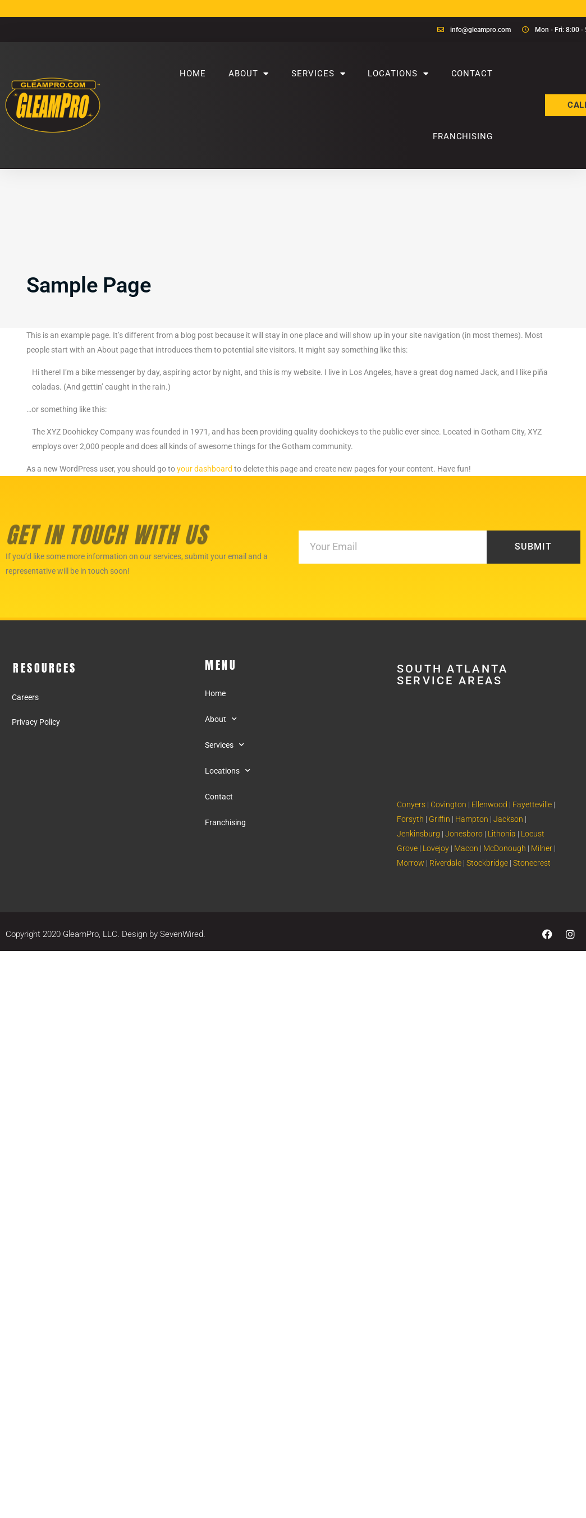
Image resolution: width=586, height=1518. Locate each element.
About (248, 74)
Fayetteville (532, 804)
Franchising (463, 136)
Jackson (508, 819)
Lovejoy (436, 848)
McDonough (504, 848)
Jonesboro (464, 833)
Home (193, 73)
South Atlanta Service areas (453, 674)
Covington (448, 804)
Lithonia (502, 833)
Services (318, 74)
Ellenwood (489, 804)
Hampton (471, 819)
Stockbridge (487, 862)
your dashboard (204, 468)
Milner (541, 848)
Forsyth (410, 819)
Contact (472, 73)
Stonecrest (532, 862)
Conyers (411, 804)
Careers (25, 697)
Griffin (439, 819)
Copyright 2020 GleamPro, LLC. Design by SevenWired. (105, 934)
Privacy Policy (36, 721)
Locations (398, 74)
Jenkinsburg (418, 833)
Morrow (410, 862)
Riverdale (445, 862)
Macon (466, 848)
